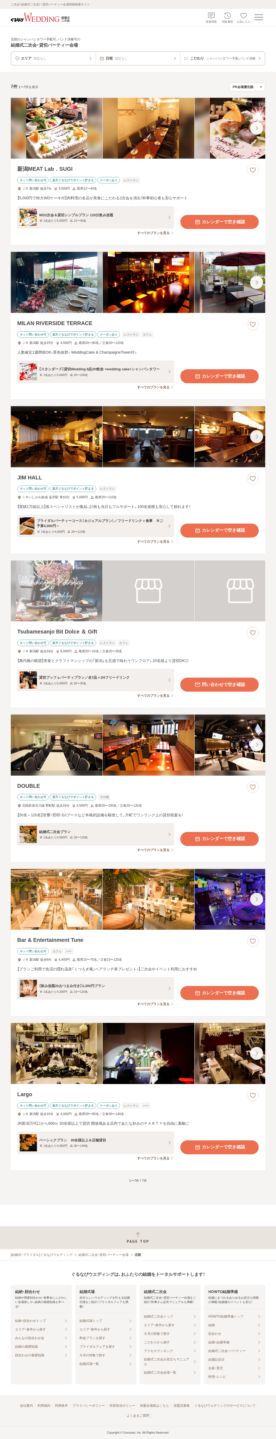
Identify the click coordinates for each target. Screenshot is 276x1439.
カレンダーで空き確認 (219, 222)
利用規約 (43, 1405)
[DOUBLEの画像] (138, 745)
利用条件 (61, 1405)
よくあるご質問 (138, 1415)
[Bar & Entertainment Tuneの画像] (138, 899)
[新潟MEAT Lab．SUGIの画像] (138, 128)
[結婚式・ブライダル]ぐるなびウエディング (42, 1255)
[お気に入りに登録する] (253, 170)
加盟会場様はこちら (154, 1405)
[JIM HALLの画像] (138, 436)
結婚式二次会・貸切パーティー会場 (103, 1255)
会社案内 (26, 1405)
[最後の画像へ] (256, 128)
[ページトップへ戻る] (138, 1237)
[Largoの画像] (138, 1053)
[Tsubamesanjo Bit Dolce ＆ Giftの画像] (138, 591)
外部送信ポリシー (122, 1405)
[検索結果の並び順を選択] (247, 87)
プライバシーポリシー (89, 1405)
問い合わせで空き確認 (219, 684)
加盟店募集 (182, 1405)
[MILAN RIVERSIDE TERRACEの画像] (138, 282)
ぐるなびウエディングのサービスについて (225, 1405)
